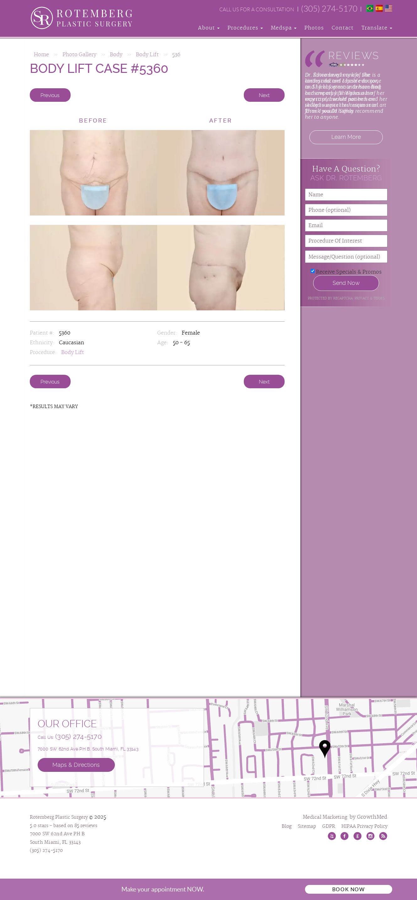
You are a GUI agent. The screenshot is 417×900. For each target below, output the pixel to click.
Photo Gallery (79, 55)
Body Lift (147, 55)
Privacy (362, 298)
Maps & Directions (76, 764)
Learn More (346, 137)
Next (264, 95)
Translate (376, 28)
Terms (378, 298)
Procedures (245, 28)
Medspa (284, 28)
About (209, 28)
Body (116, 55)
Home (41, 55)
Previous (50, 95)
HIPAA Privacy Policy (364, 826)
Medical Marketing (325, 817)
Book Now (348, 889)
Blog (286, 826)
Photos (314, 28)
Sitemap (307, 826)
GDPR (328, 826)
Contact (343, 28)
